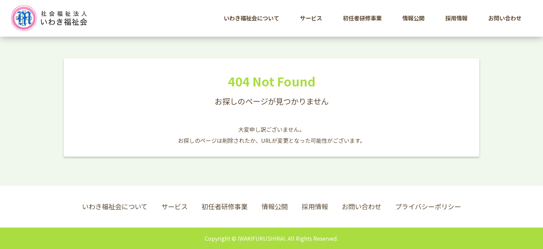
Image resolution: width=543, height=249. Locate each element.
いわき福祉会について (115, 206)
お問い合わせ (361, 206)
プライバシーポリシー (428, 206)
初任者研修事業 (225, 206)
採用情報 (315, 206)
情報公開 (274, 206)
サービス (174, 206)
